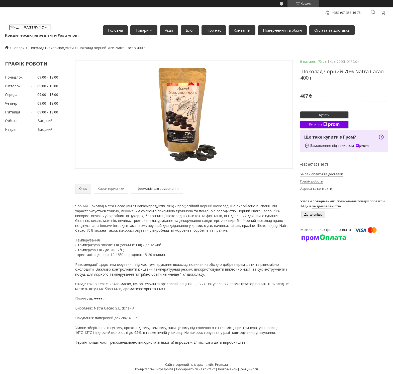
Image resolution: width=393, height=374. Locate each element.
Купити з (324, 124)
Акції (169, 30)
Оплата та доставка (332, 30)
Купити (324, 115)
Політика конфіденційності (238, 369)
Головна (115, 30)
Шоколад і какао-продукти (51, 47)
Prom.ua (221, 364)
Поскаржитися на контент (195, 369)
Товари (142, 30)
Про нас (214, 30)
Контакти (242, 30)
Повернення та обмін (282, 30)
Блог (190, 30)
